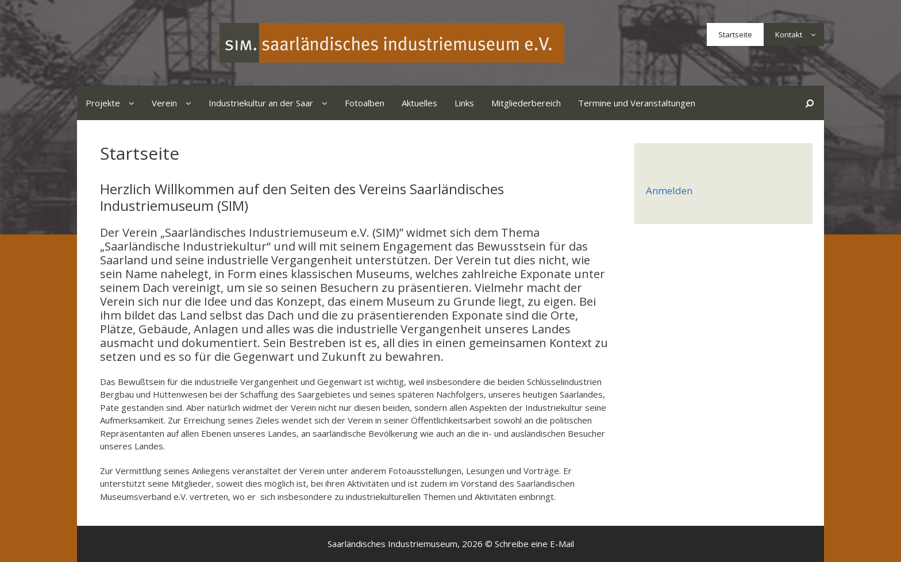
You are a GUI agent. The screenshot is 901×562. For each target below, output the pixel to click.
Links (464, 103)
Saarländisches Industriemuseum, (394, 543)
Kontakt (799, 34)
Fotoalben (364, 103)
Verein (176, 103)
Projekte (114, 103)
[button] (813, 34)
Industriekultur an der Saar (272, 103)
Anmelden (669, 190)
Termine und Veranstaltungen (636, 103)
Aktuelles (419, 103)
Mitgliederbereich (526, 103)
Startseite (735, 34)
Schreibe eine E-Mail (534, 543)
